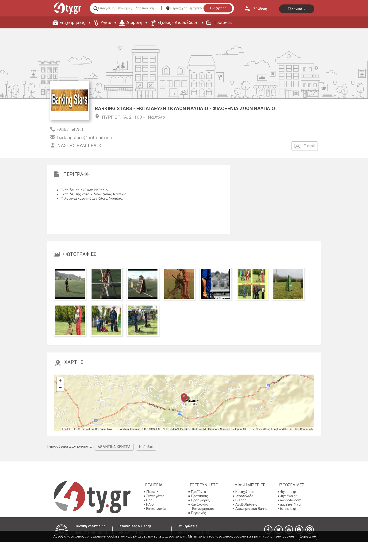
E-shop (240, 500)
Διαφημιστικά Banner (252, 509)
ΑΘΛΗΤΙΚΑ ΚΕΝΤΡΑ (114, 447)
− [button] (60, 387)
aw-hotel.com (290, 500)
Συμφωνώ (308, 536)
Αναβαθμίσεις (246, 504)
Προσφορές (200, 500)
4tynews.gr (288, 496)
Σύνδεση (260, 9)
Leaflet (66, 429)
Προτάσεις (199, 496)
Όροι (150, 500)
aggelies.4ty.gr (291, 504)
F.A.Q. (150, 504)
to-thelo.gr (288, 509)
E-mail (305, 146)
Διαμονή (134, 22)
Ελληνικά (296, 9)
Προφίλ (152, 492)
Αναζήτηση (217, 8)
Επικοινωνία (156, 509)
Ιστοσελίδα (244, 496)
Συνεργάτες (155, 496)
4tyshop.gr (288, 492)
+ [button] (60, 380)
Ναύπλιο (156, 117)
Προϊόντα (222, 22)
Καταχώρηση (245, 492)
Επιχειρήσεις (72, 22)
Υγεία (105, 22)
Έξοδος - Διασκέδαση (177, 22)
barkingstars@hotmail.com (85, 137)
